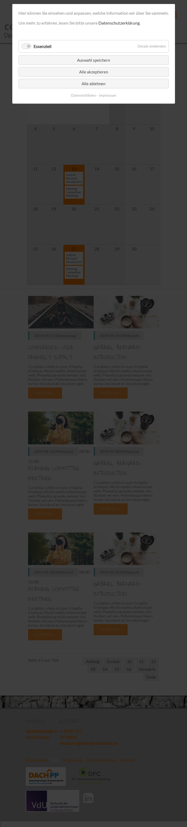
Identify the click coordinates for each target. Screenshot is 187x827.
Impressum (107, 95)
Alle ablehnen (93, 83)
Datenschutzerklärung (119, 22)
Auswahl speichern (93, 60)
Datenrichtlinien (83, 95)
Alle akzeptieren (93, 71)
